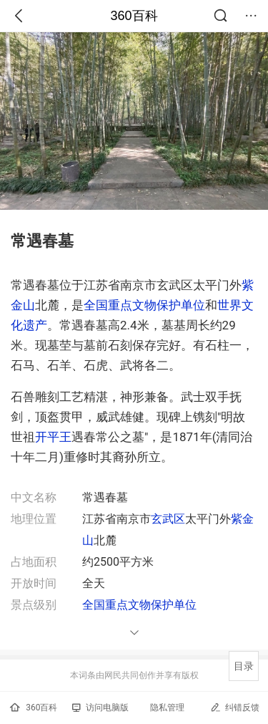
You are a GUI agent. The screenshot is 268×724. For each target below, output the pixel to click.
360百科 (133, 16)
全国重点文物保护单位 (144, 305)
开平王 (53, 437)
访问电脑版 (100, 708)
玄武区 (168, 519)
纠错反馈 (234, 707)
